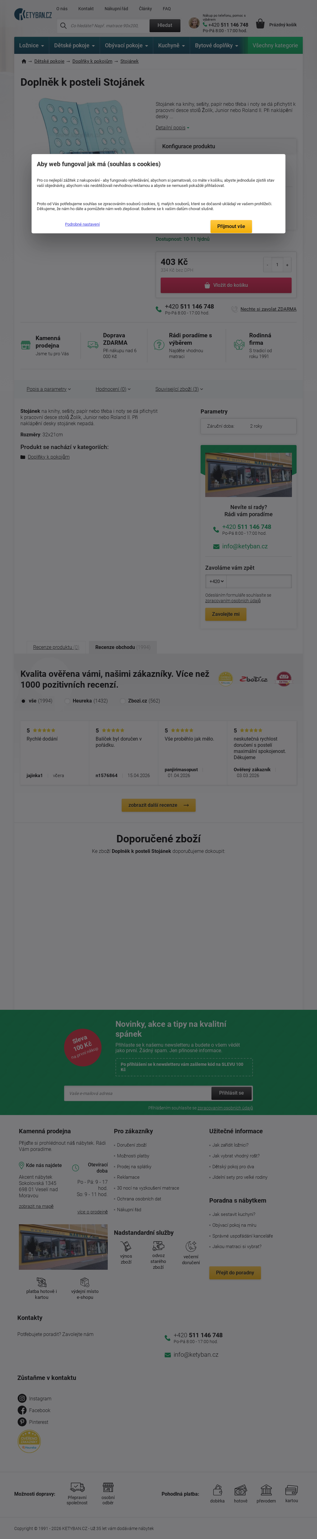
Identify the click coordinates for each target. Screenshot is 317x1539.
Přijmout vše (231, 226)
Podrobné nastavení (82, 224)
